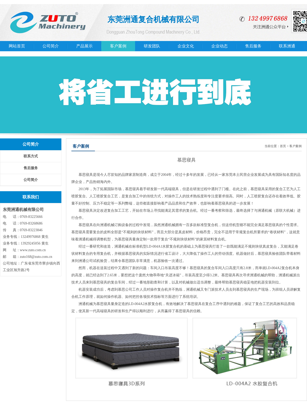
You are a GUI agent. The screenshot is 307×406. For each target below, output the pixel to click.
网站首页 (17, 46)
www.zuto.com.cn (33, 250)
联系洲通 (287, 46)
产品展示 (84, 46)
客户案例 (118, 46)
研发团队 (152, 46)
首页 (283, 146)
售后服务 (253, 46)
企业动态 (219, 46)
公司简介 (50, 46)
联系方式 (31, 156)
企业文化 (186, 46)
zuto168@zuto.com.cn (36, 257)
